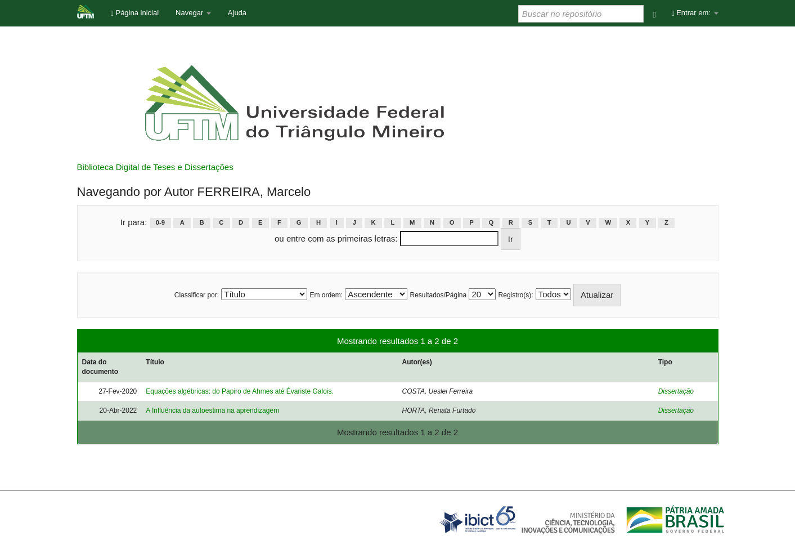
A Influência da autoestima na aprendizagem (212, 410)
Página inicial (135, 12)
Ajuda (237, 12)
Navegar (193, 12)
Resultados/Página (438, 295)
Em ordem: (326, 295)
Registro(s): (515, 295)
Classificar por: (196, 295)
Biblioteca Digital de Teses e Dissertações (155, 167)
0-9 (160, 223)
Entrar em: (695, 12)
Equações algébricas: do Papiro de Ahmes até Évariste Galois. (240, 391)
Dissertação (676, 391)
